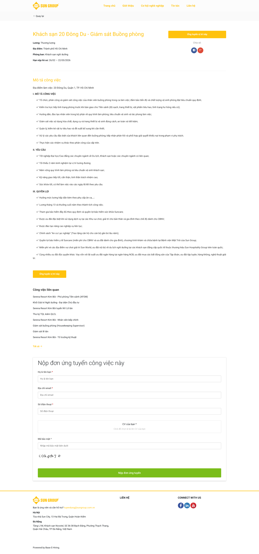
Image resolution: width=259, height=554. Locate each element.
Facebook (194, 51)
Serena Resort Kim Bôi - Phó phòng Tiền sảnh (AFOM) (60, 297)
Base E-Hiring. (52, 547)
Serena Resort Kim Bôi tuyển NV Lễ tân (53, 308)
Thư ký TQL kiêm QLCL (44, 314)
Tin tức (175, 5)
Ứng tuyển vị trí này (197, 34)
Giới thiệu (128, 5)
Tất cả (37, 346)
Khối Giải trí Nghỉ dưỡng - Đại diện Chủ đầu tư (56, 302)
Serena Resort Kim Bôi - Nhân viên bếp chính (55, 320)
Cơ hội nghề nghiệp (152, 5)
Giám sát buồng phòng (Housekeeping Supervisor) (59, 325)
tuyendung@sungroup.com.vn (79, 507)
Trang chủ (109, 5)
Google (200, 51)
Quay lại (38, 16)
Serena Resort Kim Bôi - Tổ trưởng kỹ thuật (54, 337)
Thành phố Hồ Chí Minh (55, 48)
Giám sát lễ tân (40, 331)
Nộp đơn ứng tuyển (129, 472)
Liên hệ (191, 5)
